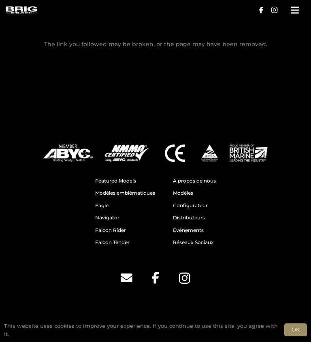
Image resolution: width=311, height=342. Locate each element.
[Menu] (295, 10)
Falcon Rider (110, 230)
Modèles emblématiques (125, 193)
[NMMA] (126, 153)
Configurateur (190, 205)
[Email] (126, 278)
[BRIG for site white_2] (21, 10)
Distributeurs (189, 218)
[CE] (175, 153)
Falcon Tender (112, 242)
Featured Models (115, 181)
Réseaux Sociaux (193, 242)
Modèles (183, 193)
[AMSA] (209, 153)
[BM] (249, 153)
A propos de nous (194, 181)
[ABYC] (68, 153)
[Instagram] (274, 10)
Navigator (107, 218)
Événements (188, 230)
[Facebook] (261, 10)
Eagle (102, 205)
